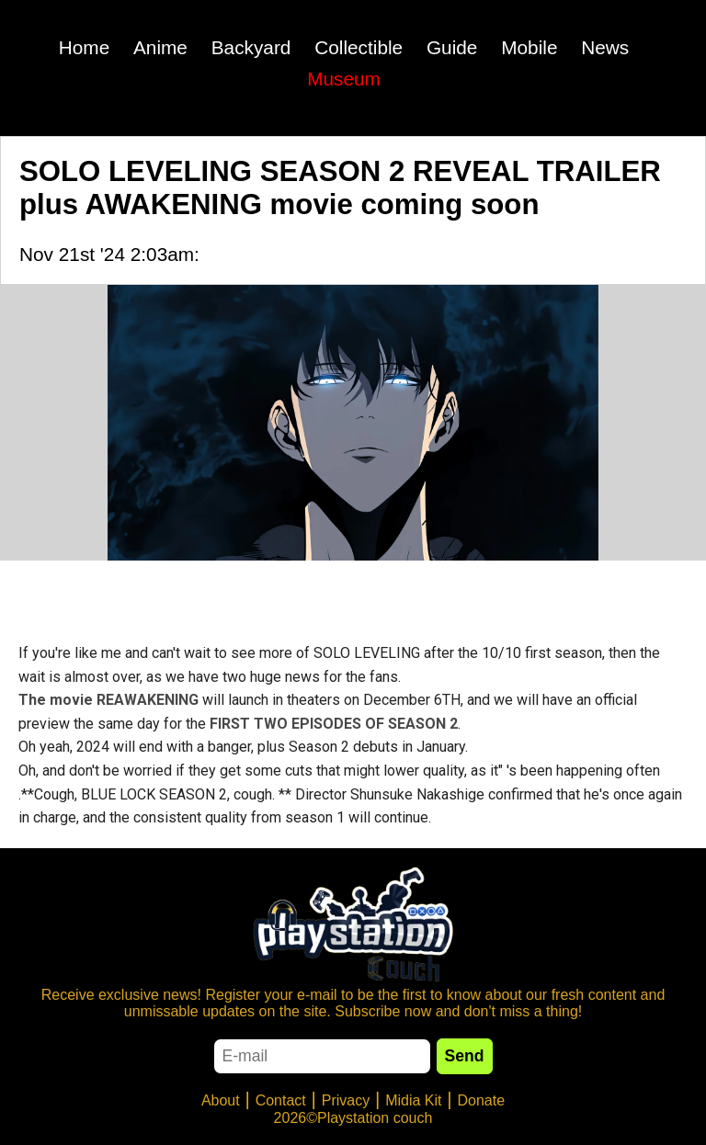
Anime (160, 47)
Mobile (529, 47)
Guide (452, 47)
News (605, 47)
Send (464, 1056)
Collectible (358, 47)
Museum (344, 78)
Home (84, 47)
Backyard (251, 47)
